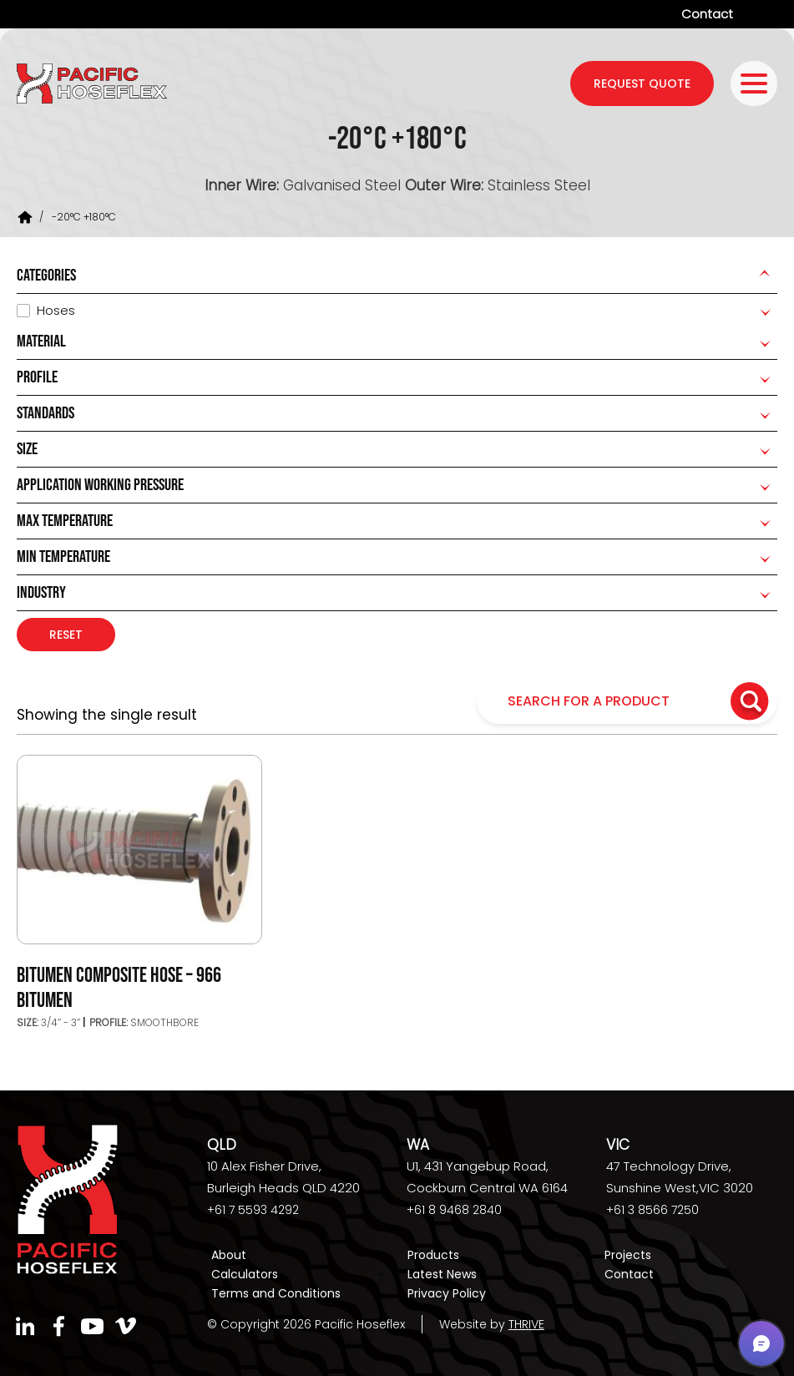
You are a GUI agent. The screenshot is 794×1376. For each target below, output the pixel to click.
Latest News (442, 1274)
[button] (761, 1343)
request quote (642, 83)
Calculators (244, 1274)
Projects (627, 1255)
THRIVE (526, 1324)
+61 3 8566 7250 (652, 1209)
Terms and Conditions (276, 1293)
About (228, 1255)
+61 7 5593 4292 (253, 1209)
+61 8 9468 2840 (454, 1209)
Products (433, 1255)
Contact (707, 14)
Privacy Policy (446, 1293)
